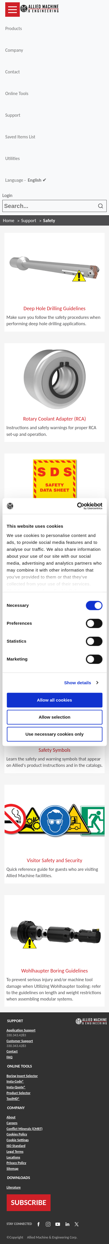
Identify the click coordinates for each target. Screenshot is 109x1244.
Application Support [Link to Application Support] (21, 1030)
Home (8, 220)
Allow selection (54, 717)
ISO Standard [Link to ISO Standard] (16, 1146)
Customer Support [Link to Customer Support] (20, 1041)
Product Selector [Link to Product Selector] (19, 1093)
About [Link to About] (11, 1117)
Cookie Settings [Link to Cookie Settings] (18, 1140)
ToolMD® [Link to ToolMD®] (13, 1099)
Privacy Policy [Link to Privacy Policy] (16, 1163)
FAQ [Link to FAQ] (9, 1057)
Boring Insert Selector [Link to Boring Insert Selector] (22, 1076)
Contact (12, 72)
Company (14, 50)
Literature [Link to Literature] (14, 1187)
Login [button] (8, 195)
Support (12, 115)
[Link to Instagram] (47, 1224)
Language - (25, 180)
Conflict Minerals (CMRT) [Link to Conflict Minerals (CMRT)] (25, 1129)
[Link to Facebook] (37, 1224)
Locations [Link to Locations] (13, 1157)
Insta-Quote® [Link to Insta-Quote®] (16, 1087)
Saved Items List (20, 137)
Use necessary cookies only (54, 734)
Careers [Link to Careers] (12, 1123)
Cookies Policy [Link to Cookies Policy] (17, 1134)
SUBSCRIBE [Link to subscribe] (29, 1202)
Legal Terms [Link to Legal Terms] (15, 1152)
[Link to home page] (39, 9)
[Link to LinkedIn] (66, 1224)
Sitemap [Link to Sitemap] (13, 1169)
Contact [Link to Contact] (12, 1051)
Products (13, 28)
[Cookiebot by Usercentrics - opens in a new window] (77, 506)
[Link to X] (76, 1224)
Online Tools (16, 93)
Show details (77, 682)
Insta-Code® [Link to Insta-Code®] (15, 1081)
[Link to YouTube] (57, 1224)
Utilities (12, 158)
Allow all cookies (54, 700)
